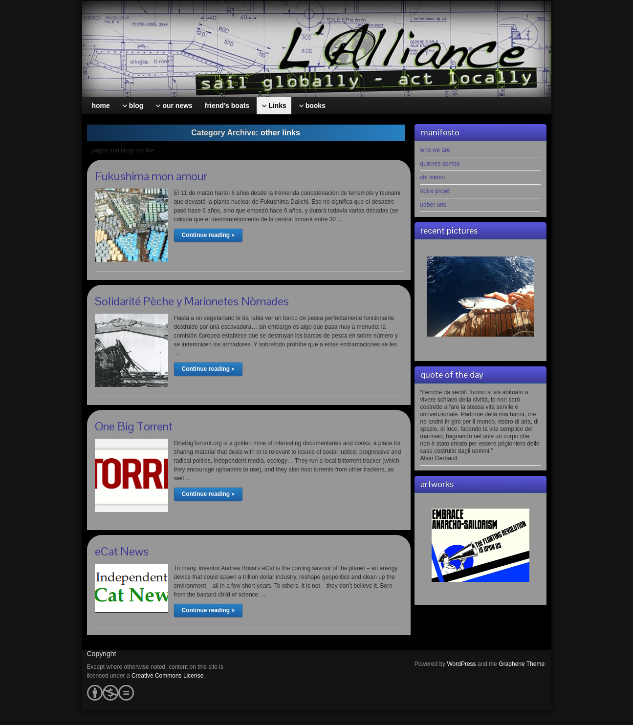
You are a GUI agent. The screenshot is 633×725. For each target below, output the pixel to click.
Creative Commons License (167, 675)
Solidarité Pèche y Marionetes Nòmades (192, 301)
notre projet (435, 191)
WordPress (461, 664)
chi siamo (432, 177)
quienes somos (440, 163)
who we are (435, 150)
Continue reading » (208, 235)
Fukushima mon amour (151, 176)
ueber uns (433, 204)
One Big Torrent (134, 426)
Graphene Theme (522, 664)
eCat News (122, 551)
